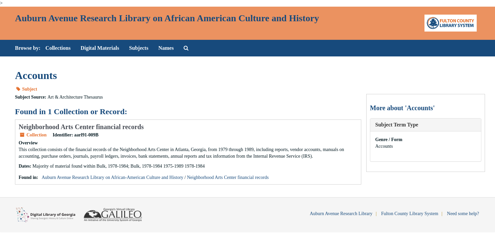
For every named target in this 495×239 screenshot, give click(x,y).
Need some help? (463, 213)
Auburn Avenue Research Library (341, 213)
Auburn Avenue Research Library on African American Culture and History (167, 18)
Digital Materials (100, 48)
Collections (58, 48)
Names (166, 48)
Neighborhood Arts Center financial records (81, 126)
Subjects (138, 48)
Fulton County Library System (409, 213)
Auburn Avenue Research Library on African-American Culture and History (112, 177)
